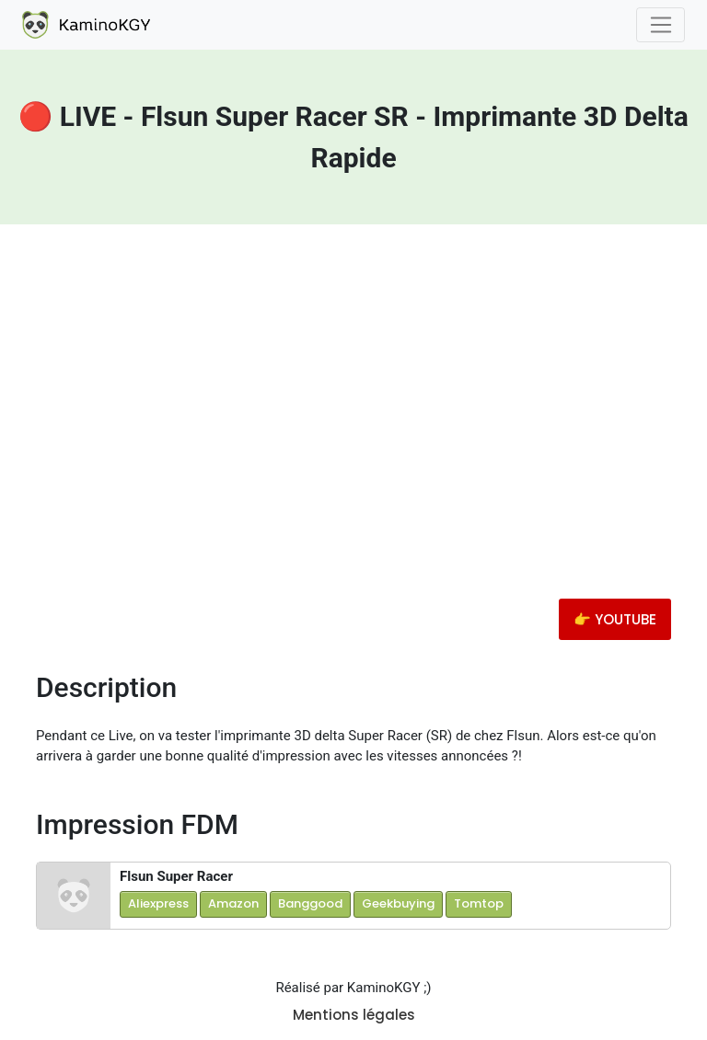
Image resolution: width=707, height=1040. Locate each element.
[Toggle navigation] (660, 24)
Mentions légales (354, 1014)
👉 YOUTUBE (615, 619)
